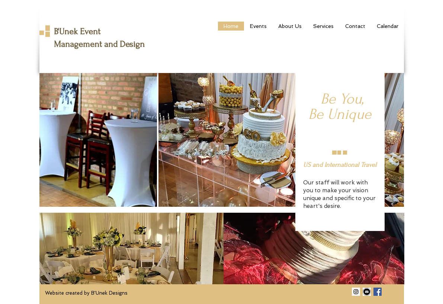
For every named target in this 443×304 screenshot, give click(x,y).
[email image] (367, 292)
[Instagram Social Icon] (356, 292)
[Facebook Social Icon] (377, 292)
